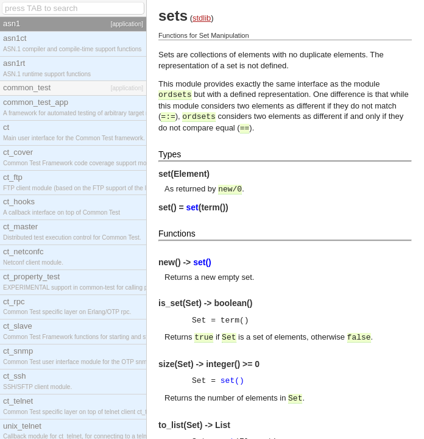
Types (169, 154)
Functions (177, 233)
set (192, 207)
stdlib (202, 18)
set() (202, 262)
